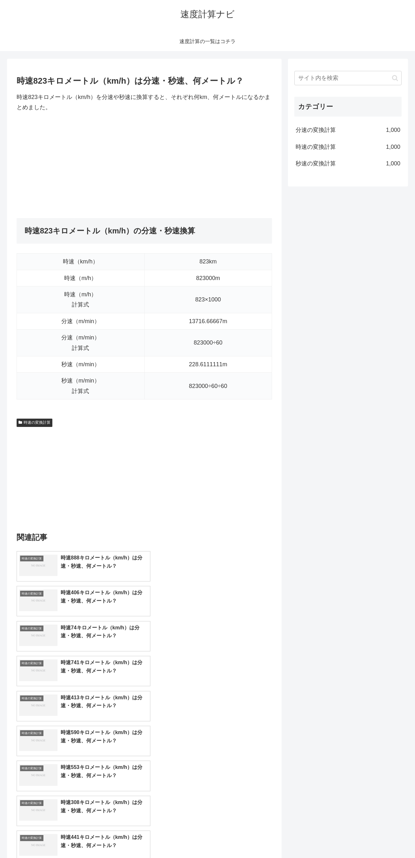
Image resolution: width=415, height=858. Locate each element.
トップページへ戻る (330, 838)
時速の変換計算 (34, 422)
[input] (348, 78)
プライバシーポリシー (379, 838)
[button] (395, 78)
